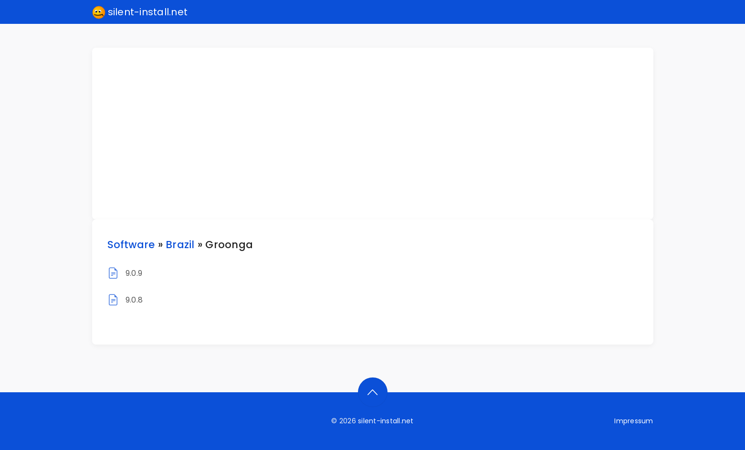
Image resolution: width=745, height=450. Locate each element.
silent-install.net (140, 12)
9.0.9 (134, 273)
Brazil (180, 244)
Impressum (633, 421)
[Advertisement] (378, 133)
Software (131, 244)
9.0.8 (134, 299)
